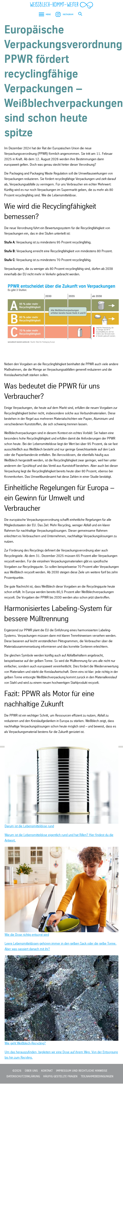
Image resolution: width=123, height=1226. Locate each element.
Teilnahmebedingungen (97, 1076)
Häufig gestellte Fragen (60, 1076)
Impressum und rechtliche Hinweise (81, 1071)
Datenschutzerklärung (23, 1076)
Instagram (64, 14)
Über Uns (31, 1071)
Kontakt (47, 1071)
